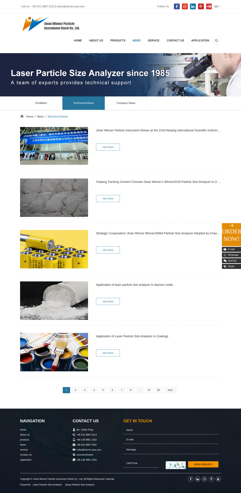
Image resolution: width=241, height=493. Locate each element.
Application (200, 40)
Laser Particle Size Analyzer (47, 484)
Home (78, 40)
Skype (229, 266)
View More (107, 147)
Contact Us (175, 40)
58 (158, 390)
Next (170, 390)
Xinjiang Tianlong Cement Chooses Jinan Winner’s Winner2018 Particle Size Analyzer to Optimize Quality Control (158, 182)
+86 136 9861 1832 (86, 459)
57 (149, 390)
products (117, 40)
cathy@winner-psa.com (71, 6)
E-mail (229, 249)
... (140, 390)
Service (153, 40)
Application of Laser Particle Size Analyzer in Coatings (132, 336)
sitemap (110, 479)
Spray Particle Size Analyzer (80, 484)
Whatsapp (231, 255)
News (137, 40)
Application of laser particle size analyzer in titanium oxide (134, 285)
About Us (96, 40)
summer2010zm (84, 454)
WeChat (230, 260)
